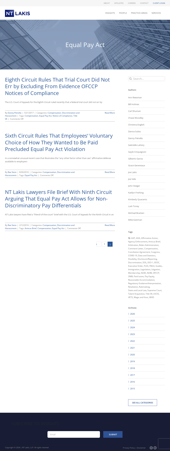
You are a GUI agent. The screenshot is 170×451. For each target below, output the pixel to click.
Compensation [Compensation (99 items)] (151, 248)
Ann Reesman (135, 97)
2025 (132, 320)
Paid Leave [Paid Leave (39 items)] (139, 276)
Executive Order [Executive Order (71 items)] (135, 266)
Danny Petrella (14, 112)
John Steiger (134, 185)
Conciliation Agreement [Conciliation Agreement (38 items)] (139, 252)
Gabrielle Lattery (136, 145)
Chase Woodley (135, 117)
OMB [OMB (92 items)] (130, 276)
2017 (132, 374)
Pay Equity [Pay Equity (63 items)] (149, 276)
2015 (132, 388)
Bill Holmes (133, 104)
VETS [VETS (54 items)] (130, 297)
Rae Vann (12, 172)
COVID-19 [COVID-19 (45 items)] (132, 255)
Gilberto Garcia (135, 158)
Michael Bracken (136, 212)
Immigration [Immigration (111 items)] (133, 269)
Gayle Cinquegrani (137, 151)
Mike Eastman (135, 219)
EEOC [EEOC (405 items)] (156, 262)
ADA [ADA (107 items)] (138, 238)
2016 (132, 381)
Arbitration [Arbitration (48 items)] (133, 245)
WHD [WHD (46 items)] (151, 297)
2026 (132, 313)
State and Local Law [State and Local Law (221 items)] (137, 290)
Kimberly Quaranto (137, 199)
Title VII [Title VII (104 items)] (149, 293)
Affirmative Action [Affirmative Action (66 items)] (149, 238)
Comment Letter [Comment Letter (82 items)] (135, 248)
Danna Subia (134, 131)
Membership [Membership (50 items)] (134, 272)
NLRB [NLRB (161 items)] (149, 272)
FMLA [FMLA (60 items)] (152, 266)
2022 (132, 340)
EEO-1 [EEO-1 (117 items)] (150, 262)
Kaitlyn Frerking (136, 192)
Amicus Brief (31, 228)
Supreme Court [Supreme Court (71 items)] (154, 290)
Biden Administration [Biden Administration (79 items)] (149, 245)
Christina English (136, 124)
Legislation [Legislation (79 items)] (145, 269)
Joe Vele (132, 179)
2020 (132, 354)
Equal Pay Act (45, 115)
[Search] (130, 78)
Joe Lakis (132, 172)
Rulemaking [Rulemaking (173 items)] (144, 286)
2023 (132, 334)
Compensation (54, 112)
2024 (132, 327)
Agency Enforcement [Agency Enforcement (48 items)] (137, 241)
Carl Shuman (134, 111)
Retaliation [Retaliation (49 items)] (133, 286)
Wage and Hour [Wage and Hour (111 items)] (141, 297)
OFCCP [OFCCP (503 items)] (156, 272)
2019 (132, 361)
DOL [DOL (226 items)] (145, 262)
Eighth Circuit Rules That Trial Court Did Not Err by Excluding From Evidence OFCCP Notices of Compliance (57, 86)
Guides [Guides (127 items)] (159, 266)
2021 (132, 347)
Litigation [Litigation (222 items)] (155, 269)
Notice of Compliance (62, 115)
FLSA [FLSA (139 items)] (146, 266)
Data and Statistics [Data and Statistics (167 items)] (146, 255)
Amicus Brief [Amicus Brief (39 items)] (154, 241)
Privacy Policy (129, 448)
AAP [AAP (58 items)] (133, 238)
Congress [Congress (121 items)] (155, 252)
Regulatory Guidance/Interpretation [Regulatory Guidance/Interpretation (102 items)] (144, 283)
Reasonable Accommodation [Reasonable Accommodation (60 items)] (141, 279)
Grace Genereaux (136, 165)
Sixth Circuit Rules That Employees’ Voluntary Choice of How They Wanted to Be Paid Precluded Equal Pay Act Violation (59, 142)
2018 (132, 368)
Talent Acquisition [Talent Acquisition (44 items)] (136, 293)
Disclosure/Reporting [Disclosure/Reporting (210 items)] (147, 259)
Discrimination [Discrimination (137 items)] (135, 262)
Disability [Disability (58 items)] (132, 259)
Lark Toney (133, 206)
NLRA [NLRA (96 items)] (143, 272)
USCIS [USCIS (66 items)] (156, 293)
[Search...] (146, 78)
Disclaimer (141, 448)
